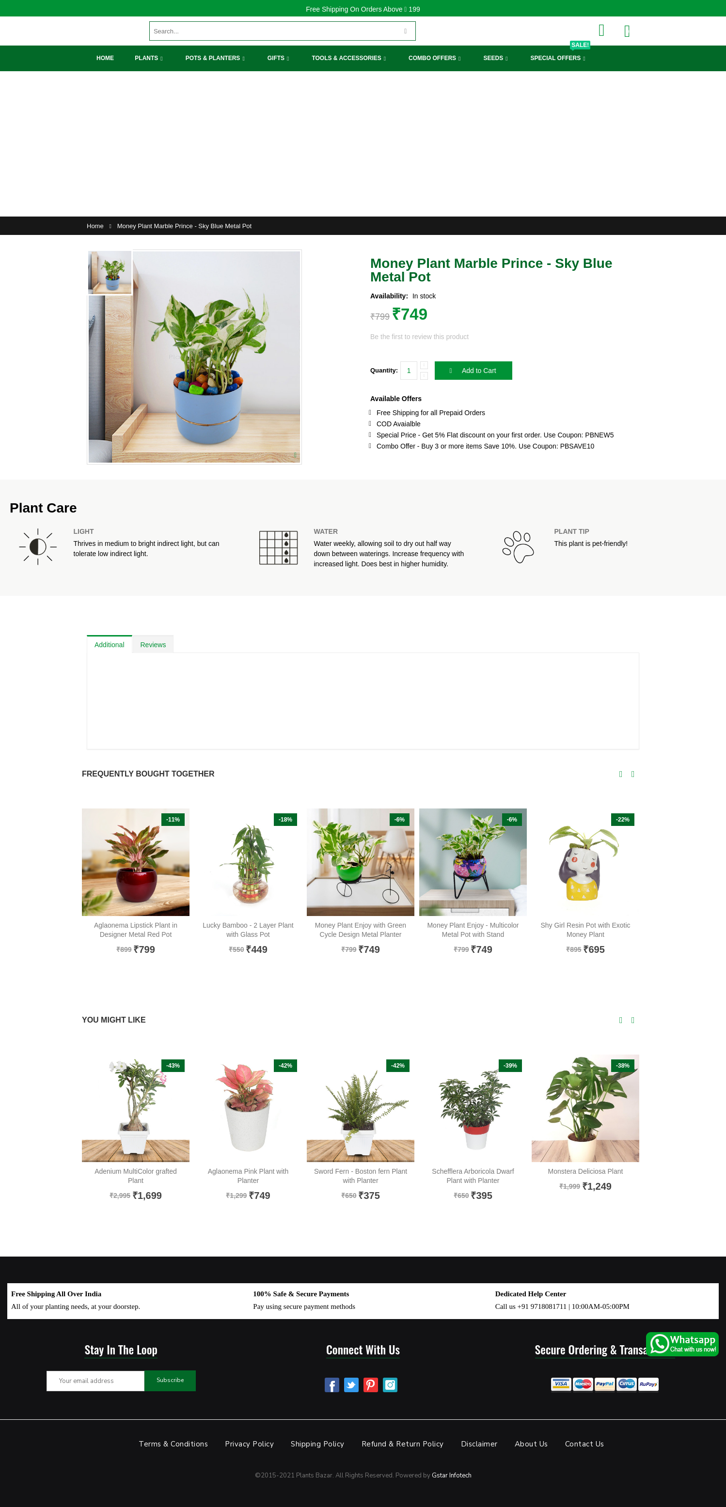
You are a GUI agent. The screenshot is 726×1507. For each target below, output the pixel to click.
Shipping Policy (318, 1444)
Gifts (276, 58)
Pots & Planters (213, 58)
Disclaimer (479, 1444)
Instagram (390, 1385)
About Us (531, 1444)
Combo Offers (432, 58)
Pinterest (370, 1385)
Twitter (351, 1385)
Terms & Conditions (173, 1444)
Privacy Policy (249, 1444)
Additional (110, 645)
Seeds (493, 58)
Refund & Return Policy (403, 1444)
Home (105, 58)
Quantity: (384, 370)
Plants (146, 58)
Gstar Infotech (452, 1475)
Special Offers (560, 54)
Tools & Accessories (346, 58)
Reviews (153, 645)
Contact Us (584, 1444)
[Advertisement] (363, 144)
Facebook (332, 1385)
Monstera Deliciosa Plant (585, 1171)
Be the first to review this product (419, 337)
